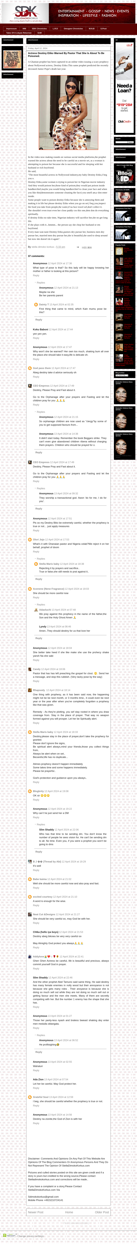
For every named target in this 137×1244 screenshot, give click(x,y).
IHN (24, 29)
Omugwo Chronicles (73, 29)
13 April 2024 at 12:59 (61, 1097)
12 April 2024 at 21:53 (71, 932)
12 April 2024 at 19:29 (74, 861)
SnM (39, 33)
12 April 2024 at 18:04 (60, 648)
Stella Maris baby (49, 563)
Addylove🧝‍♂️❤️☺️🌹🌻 (46, 956)
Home (69, 1212)
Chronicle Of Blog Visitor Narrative (128, 316)
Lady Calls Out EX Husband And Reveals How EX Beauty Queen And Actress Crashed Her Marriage (124, 263)
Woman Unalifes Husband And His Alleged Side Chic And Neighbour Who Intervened (124, 291)
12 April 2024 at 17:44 (61, 329)
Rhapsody (39, 690)
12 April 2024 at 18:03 (77, 588)
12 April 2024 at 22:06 (67, 829)
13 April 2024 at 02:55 (60, 1061)
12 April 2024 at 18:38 (72, 563)
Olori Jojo (38, 539)
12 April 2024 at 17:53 (57, 539)
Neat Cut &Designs (44, 914)
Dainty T (44, 304)
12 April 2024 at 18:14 (58, 690)
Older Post (102, 1212)
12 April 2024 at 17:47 (60, 347)
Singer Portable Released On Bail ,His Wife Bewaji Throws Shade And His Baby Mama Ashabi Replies (124, 360)
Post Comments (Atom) (76, 1223)
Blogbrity (38, 791)
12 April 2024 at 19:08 (56, 791)
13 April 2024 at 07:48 (64, 609)
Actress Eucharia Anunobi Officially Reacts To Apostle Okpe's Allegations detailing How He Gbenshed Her (124, 305)
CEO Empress (41, 385)
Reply (36, 275)
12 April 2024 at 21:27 (68, 914)
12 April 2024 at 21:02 (59, 879)
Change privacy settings (30, 1236)
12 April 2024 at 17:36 (60, 263)
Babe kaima (40, 879)
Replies (41, 282)
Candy (36, 669)
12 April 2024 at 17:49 (62, 385)
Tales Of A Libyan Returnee (19, 33)
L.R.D (55, 29)
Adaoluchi (45, 609)
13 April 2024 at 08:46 (59, 626)
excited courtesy (42, 896)
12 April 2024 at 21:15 (66, 417)
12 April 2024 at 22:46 (60, 977)
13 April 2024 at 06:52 (66, 1040)
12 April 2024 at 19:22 (60, 808)
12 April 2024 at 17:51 (60, 518)
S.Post (103, 29)
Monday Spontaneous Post (128, 250)
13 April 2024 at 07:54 (56, 1079)
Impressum (11, 29)
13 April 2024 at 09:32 (66, 493)
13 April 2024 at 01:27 (60, 1016)
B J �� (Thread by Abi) (47, 861)
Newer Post (35, 1212)
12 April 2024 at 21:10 (65, 896)
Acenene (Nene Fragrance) (48, 588)
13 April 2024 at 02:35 (62, 304)
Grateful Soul (41, 1097)
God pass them (42, 368)
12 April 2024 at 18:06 (53, 669)
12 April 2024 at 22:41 (72, 956)
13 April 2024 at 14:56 (60, 1114)
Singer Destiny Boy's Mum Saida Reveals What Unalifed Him (128, 348)
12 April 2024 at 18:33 (66, 732)
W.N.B (92, 29)
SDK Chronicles (39, 29)
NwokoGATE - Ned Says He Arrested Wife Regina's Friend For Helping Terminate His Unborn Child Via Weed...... (124, 277)
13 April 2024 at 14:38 (66, 433)
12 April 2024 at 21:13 (66, 287)
